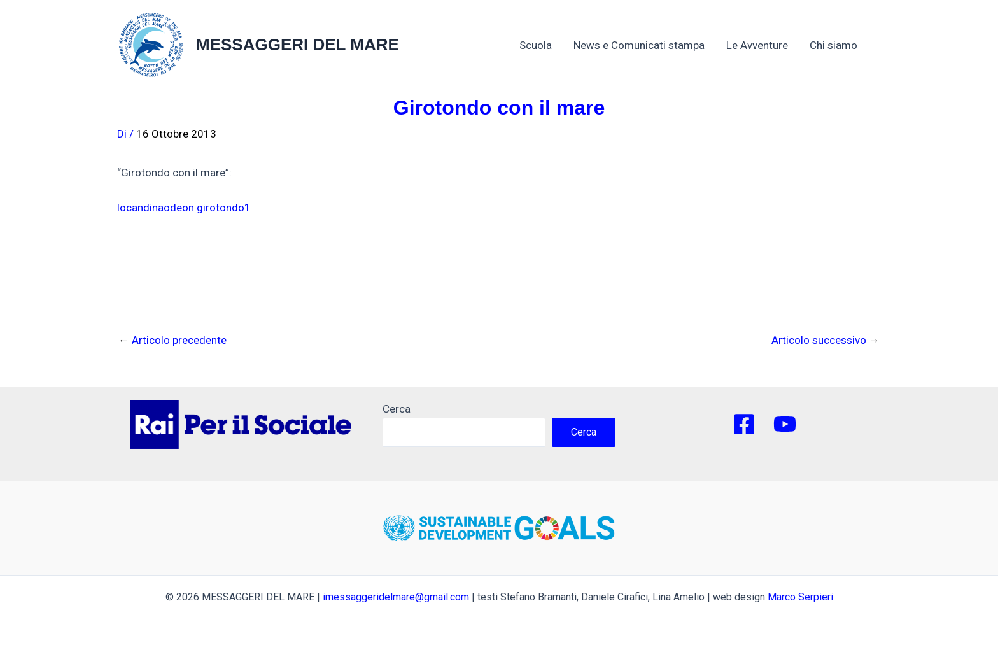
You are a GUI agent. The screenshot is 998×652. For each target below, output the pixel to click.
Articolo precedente (172, 340)
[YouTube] (784, 424)
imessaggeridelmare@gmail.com (396, 597)
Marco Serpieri (800, 597)
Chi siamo (840, 45)
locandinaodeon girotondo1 (184, 207)
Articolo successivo (825, 340)
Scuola (535, 45)
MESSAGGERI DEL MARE (297, 44)
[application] (863, 45)
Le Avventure (757, 45)
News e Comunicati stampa (639, 45)
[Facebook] (744, 424)
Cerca (397, 408)
